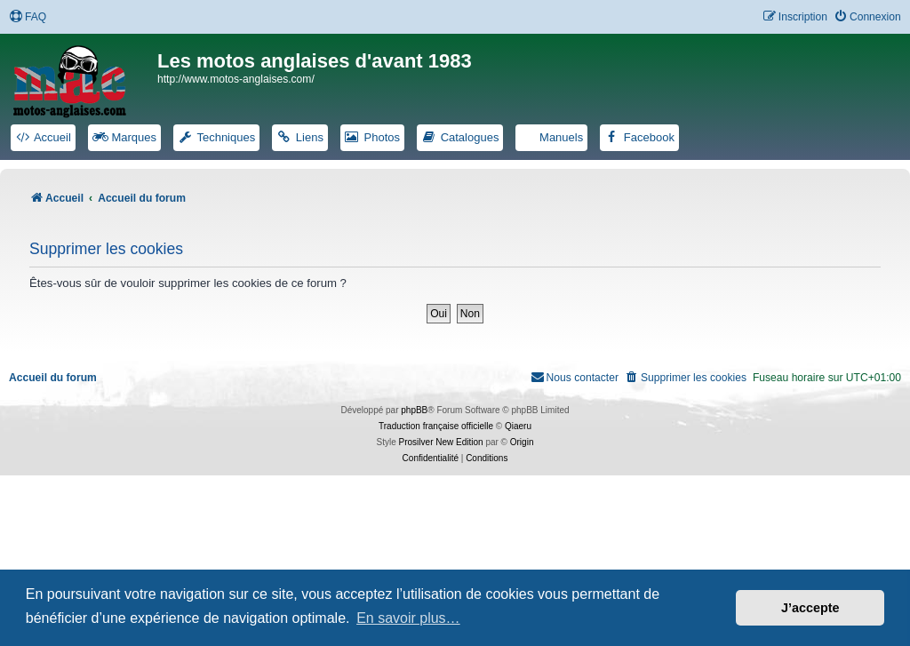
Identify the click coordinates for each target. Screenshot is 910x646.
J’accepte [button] (810, 608)
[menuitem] (27, 17)
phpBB (414, 410)
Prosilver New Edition (441, 442)
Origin (522, 442)
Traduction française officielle (436, 426)
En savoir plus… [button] (408, 618)
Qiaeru (518, 426)
